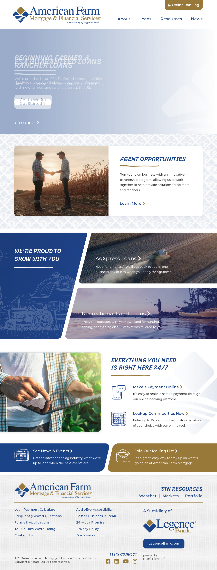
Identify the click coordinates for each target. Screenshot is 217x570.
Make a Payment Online (156, 387)
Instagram (135, 561)
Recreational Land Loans (114, 313)
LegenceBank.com (164, 543)
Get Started (31, 103)
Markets (171, 496)
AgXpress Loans (116, 258)
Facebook (108, 561)
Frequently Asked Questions (38, 516)
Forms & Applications (32, 522)
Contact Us (23, 535)
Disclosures (85, 535)
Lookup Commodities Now (159, 413)
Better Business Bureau (96, 516)
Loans (145, 18)
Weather (147, 496)
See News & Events (51, 451)
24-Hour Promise (90, 522)
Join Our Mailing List (154, 451)
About (123, 18)
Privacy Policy (87, 529)
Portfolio (194, 496)
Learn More (130, 203)
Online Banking (183, 5)
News (197, 18)
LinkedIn (116, 561)
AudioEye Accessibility (94, 509)
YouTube (126, 561)
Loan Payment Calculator (35, 509)
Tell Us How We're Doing (34, 529)
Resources (171, 18)
